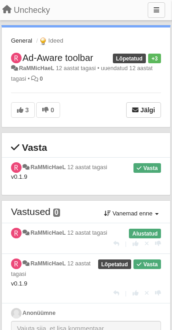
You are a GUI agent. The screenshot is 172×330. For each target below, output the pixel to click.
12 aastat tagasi (87, 167)
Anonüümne (38, 313)
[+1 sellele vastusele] (136, 243)
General (21, 40)
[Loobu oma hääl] (146, 243)
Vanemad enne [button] (131, 213)
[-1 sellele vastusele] (158, 243)
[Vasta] (116, 243)
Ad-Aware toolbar (57, 58)
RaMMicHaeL (36, 68)
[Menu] (156, 10)
